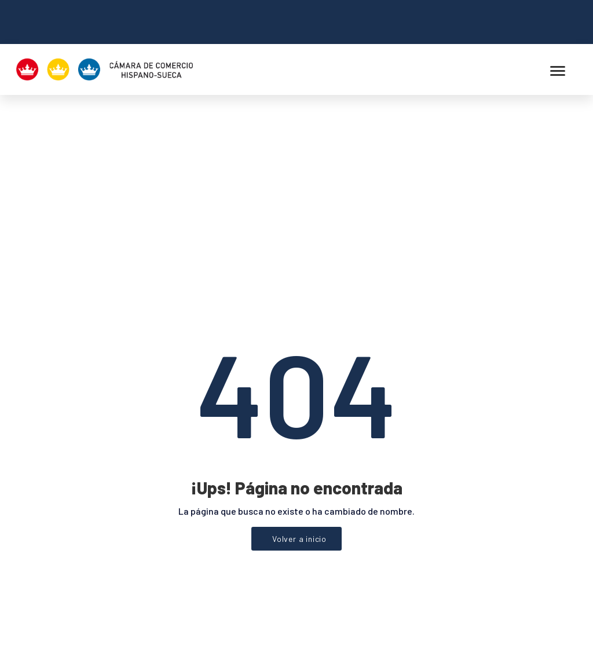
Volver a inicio (299, 412)
